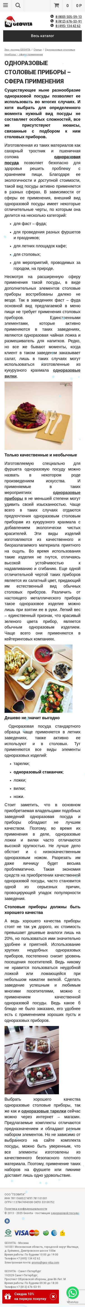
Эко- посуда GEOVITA (17, 49)
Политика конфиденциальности (26, 1208)
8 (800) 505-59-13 (69, 17)
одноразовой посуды (65, 1213)
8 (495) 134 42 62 (68, 26)
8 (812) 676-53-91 (69, 21)
